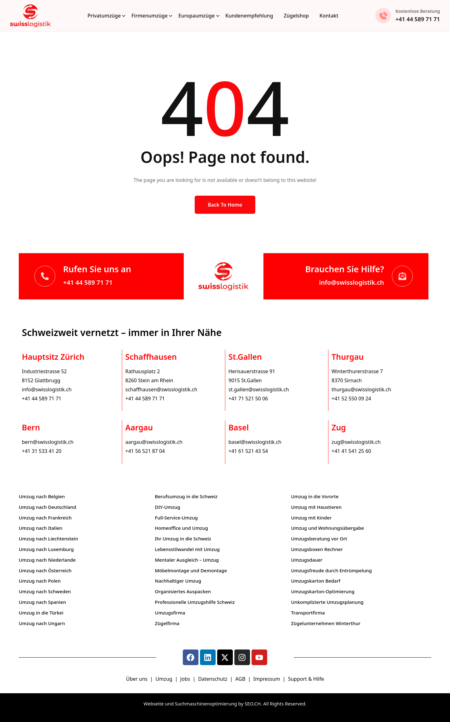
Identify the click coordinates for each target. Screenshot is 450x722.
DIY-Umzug (167, 507)
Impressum (267, 678)
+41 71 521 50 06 (248, 398)
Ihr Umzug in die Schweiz (183, 538)
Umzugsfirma (170, 612)
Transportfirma (308, 612)
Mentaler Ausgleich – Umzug (187, 560)
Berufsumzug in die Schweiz (186, 496)
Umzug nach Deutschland (47, 507)
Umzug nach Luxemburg (46, 549)
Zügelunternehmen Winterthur (325, 623)
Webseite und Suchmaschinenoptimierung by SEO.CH (202, 703)
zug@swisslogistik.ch (356, 442)
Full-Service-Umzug (176, 517)
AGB (241, 678)
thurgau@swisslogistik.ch (361, 389)
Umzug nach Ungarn (42, 623)
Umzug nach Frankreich (45, 517)
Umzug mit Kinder (311, 517)
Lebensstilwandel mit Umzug (187, 549)
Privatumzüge (104, 15)
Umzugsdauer (306, 560)
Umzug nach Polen (40, 581)
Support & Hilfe (306, 678)
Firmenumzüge (150, 15)
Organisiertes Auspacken (183, 591)
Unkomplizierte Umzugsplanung (327, 602)
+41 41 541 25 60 (351, 451)
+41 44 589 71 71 (418, 19)
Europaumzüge (196, 15)
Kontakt (328, 15)
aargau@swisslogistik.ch (153, 442)
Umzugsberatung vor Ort (319, 538)
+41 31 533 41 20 (41, 451)
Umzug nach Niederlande (47, 560)
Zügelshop (296, 15)
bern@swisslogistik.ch (47, 442)
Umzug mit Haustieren (316, 507)
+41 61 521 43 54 (248, 451)
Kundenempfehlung (249, 15)
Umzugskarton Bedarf (315, 581)
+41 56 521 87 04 (145, 451)
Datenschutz (213, 678)
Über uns (137, 678)
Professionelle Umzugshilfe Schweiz (195, 602)
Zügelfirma (167, 623)
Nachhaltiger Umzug (178, 581)
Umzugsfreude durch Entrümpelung (331, 570)
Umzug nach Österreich (45, 570)
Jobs (185, 678)
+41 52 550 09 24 (351, 398)
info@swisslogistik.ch (351, 282)
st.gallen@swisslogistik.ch (258, 389)
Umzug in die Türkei (41, 612)
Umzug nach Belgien (42, 496)
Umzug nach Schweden (45, 591)
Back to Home (225, 204)
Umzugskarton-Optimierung (322, 591)
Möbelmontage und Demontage (191, 570)
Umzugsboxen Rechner (317, 549)
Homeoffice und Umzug (181, 528)
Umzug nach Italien (40, 528)
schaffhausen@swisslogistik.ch (161, 389)
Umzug (164, 678)
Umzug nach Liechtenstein (48, 538)
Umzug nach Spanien (42, 602)
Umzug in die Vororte (314, 496)
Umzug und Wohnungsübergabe (327, 528)
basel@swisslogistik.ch (254, 442)
